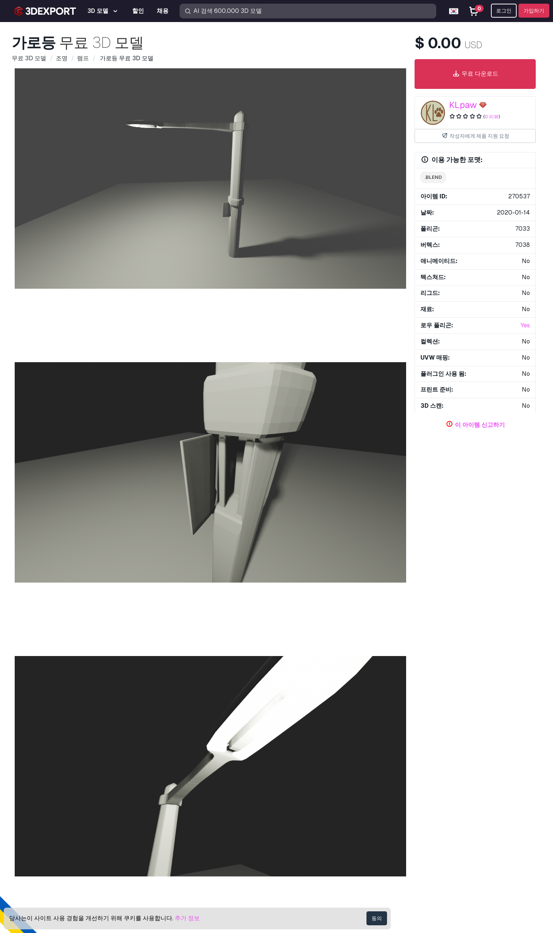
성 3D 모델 (271, 596)
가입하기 (534, 10)
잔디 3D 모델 (118, 596)
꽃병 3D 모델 (196, 596)
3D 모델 (292, 789)
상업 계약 (432, 837)
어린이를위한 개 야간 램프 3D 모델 (380, 730)
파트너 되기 (297, 849)
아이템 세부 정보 (42, 416)
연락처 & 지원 (442, 775)
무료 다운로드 (475, 74)
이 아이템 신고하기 (480, 425)
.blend (433, 177)
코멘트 (80, 416)
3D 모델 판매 (299, 837)
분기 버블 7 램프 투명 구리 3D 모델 (274, 730)
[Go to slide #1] (163, 381)
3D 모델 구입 (303, 775)
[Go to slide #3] (257, 381)
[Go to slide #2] (210, 381)
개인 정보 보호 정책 (445, 849)
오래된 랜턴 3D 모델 (149, 730)
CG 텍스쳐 (295, 825)
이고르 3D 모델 (354, 596)
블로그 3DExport (304, 861)
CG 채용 (292, 873)
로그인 (504, 10)
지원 (425, 789)
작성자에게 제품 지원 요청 (475, 136)
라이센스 (431, 825)
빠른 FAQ (432, 813)
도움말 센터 (435, 801)
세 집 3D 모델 (41, 596)
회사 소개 (22, 775)
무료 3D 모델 (299, 813)
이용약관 (431, 861)
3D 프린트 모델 (302, 801)
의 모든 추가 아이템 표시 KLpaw (358, 530)
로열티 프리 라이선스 (195, 468)
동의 (377, 918)
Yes (525, 325)
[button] (387, 574)
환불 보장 (432, 873)
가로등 (34, 510)
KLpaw (463, 105)
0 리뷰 (492, 117)
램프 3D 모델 (34, 730)
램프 (56, 510)
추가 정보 (187, 918)
